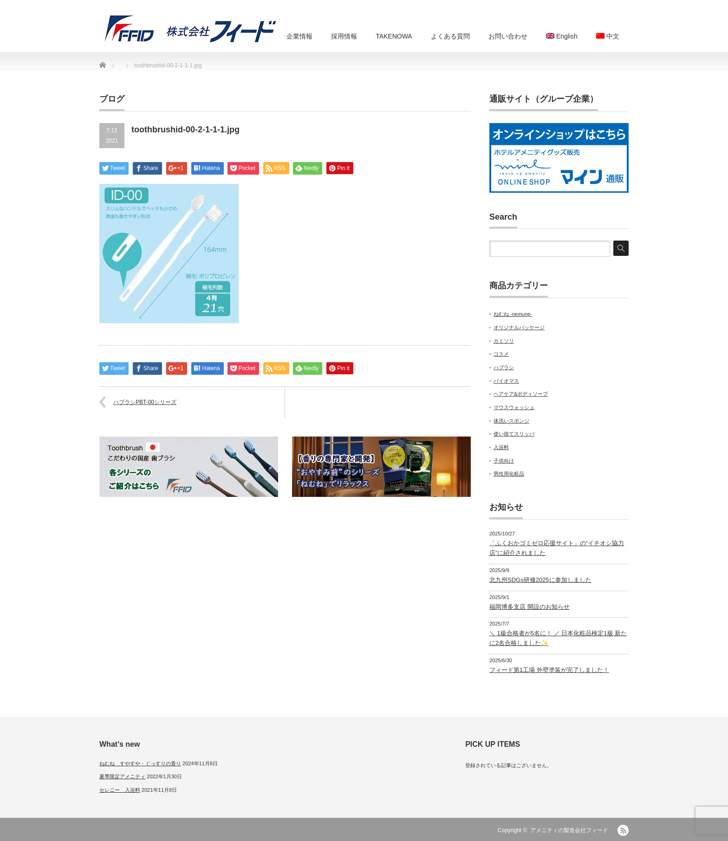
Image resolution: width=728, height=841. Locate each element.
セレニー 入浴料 (119, 790)
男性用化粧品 (509, 473)
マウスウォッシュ (514, 407)
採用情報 (344, 36)
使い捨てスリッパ (514, 434)
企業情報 (299, 36)
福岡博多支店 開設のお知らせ (529, 606)
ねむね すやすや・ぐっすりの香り (140, 763)
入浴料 (501, 447)
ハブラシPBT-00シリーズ (144, 402)
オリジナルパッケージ (519, 327)
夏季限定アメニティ (122, 776)
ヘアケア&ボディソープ (521, 394)
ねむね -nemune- (513, 314)
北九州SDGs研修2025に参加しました (540, 579)
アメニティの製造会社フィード (569, 830)
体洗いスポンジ (511, 421)
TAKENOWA (394, 36)
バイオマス (506, 381)
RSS (623, 830)
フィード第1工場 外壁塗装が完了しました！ (549, 669)
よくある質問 (450, 36)
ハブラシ (504, 367)
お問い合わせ (507, 36)
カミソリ (504, 341)
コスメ (501, 354)
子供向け (504, 460)
